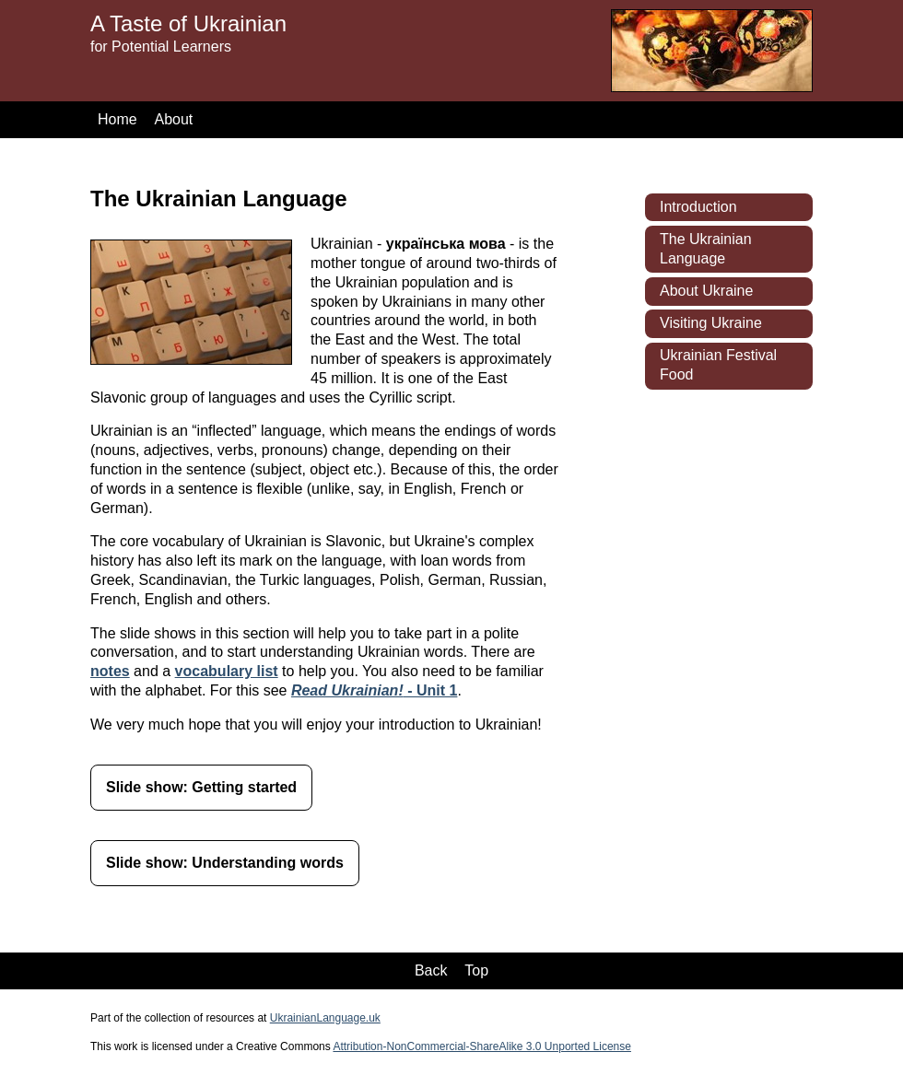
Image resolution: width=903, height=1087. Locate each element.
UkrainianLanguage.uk (325, 1017)
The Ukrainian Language (706, 248)
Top (476, 970)
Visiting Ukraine (711, 323)
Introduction (698, 207)
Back (431, 970)
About (173, 119)
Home (117, 119)
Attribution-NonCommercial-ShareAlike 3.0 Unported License (481, 1046)
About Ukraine (706, 290)
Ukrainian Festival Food (718, 364)
